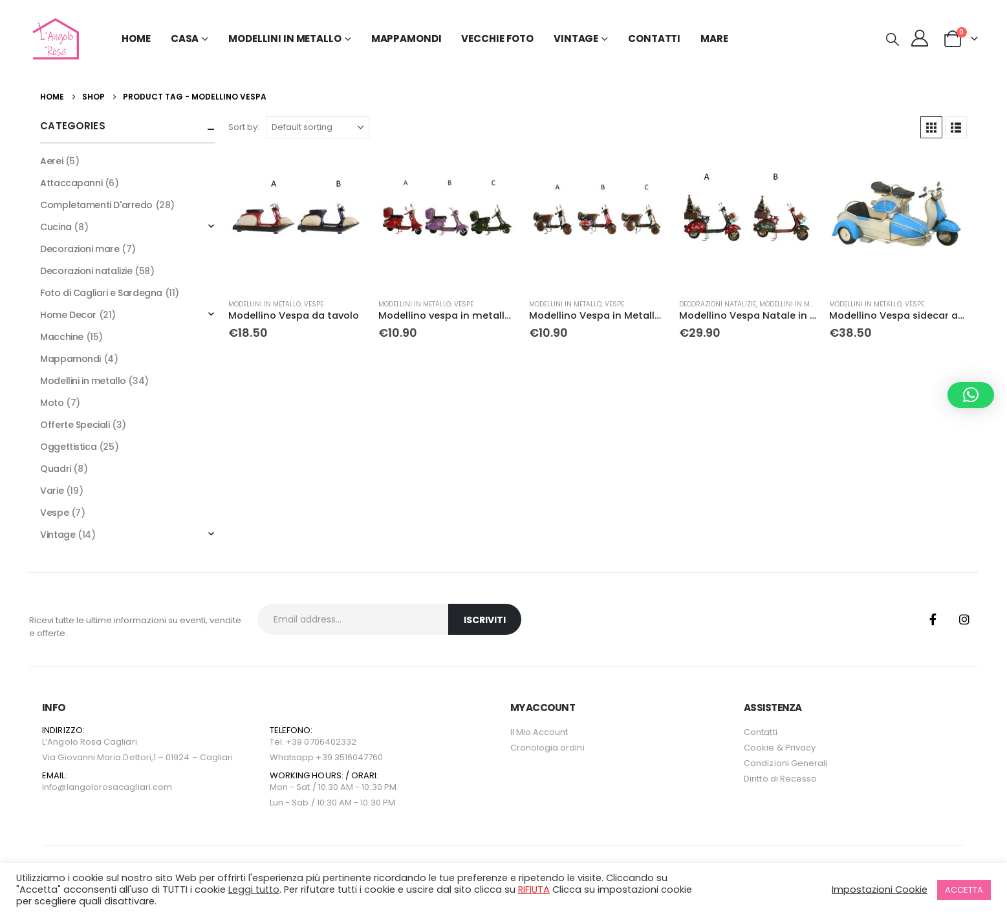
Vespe (313, 304)
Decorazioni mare (79, 248)
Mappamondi (406, 38)
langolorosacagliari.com (120, 787)
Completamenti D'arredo (96, 204)
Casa (185, 38)
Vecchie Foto (497, 38)
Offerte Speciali (74, 424)
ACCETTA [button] (964, 890)
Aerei (51, 160)
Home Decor (68, 314)
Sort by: (243, 127)
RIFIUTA (534, 889)
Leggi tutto (253, 889)
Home (136, 38)
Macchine (61, 336)
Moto (51, 402)
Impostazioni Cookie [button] (879, 889)
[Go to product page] (296, 219)
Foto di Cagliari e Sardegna (101, 292)
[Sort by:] (317, 127)
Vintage (57, 534)
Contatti (654, 38)
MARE (714, 38)
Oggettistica (68, 446)
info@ (54, 787)
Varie (51, 490)
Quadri (55, 468)
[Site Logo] (54, 38)
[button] (892, 39)
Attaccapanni (71, 182)
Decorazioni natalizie (717, 304)
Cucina (55, 226)
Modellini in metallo (264, 304)
